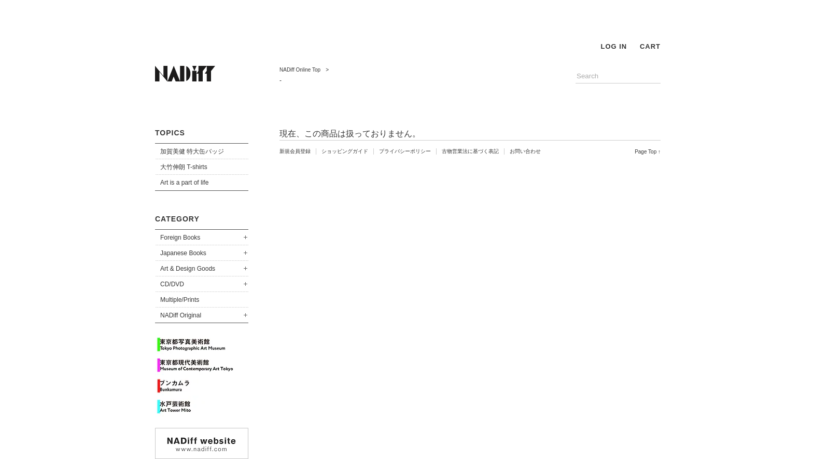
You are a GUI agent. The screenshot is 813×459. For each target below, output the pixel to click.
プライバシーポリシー (405, 151)
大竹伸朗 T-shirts (183, 167)
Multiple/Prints (179, 299)
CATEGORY (177, 219)
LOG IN (613, 46)
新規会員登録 (295, 151)
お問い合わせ (525, 151)
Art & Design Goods (187, 268)
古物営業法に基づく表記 (470, 151)
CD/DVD (172, 284)
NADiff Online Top (299, 70)
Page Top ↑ (648, 152)
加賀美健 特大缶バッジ (192, 151)
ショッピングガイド (344, 151)
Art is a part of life (184, 182)
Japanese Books (183, 253)
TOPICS (170, 133)
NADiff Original (180, 315)
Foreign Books (180, 237)
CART (650, 46)
